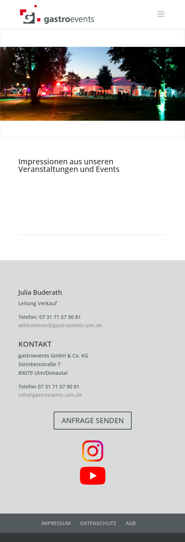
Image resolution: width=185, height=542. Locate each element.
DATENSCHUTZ (98, 523)
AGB (131, 523)
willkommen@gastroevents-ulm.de (60, 325)
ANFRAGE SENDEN (93, 420)
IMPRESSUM (56, 523)
